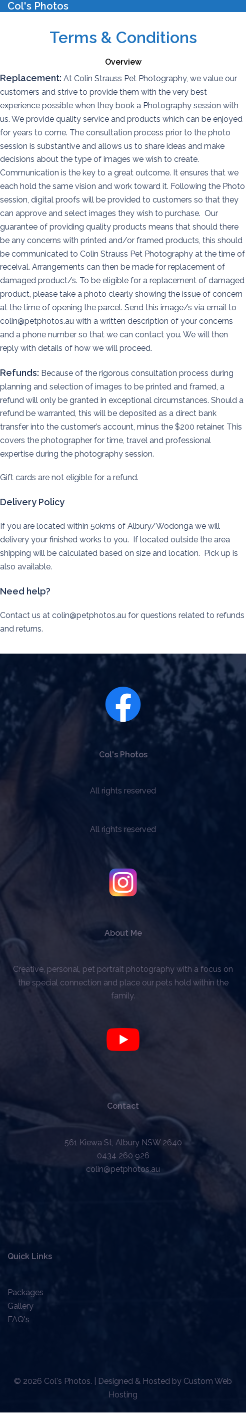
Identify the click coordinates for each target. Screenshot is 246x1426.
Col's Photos (38, 6)
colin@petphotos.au (123, 1169)
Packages (26, 1292)
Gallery (21, 1306)
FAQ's (19, 1319)
